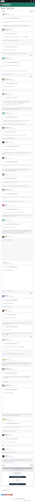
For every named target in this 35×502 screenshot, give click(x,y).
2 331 (10, 295)
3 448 (8, 262)
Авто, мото (13, 9)
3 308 (8, 219)
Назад (3, 11)
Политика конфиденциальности (21, 498)
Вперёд (31, 11)
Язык (10, 498)
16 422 (9, 236)
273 (8, 93)
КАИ (4, 9)
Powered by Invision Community (17, 499)
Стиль (13, 498)
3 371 (11, 29)
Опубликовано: (9, 14)
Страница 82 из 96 (17, 11)
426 (9, 359)
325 (8, 339)
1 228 (8, 448)
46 (8, 157)
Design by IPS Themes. (27, 500)
